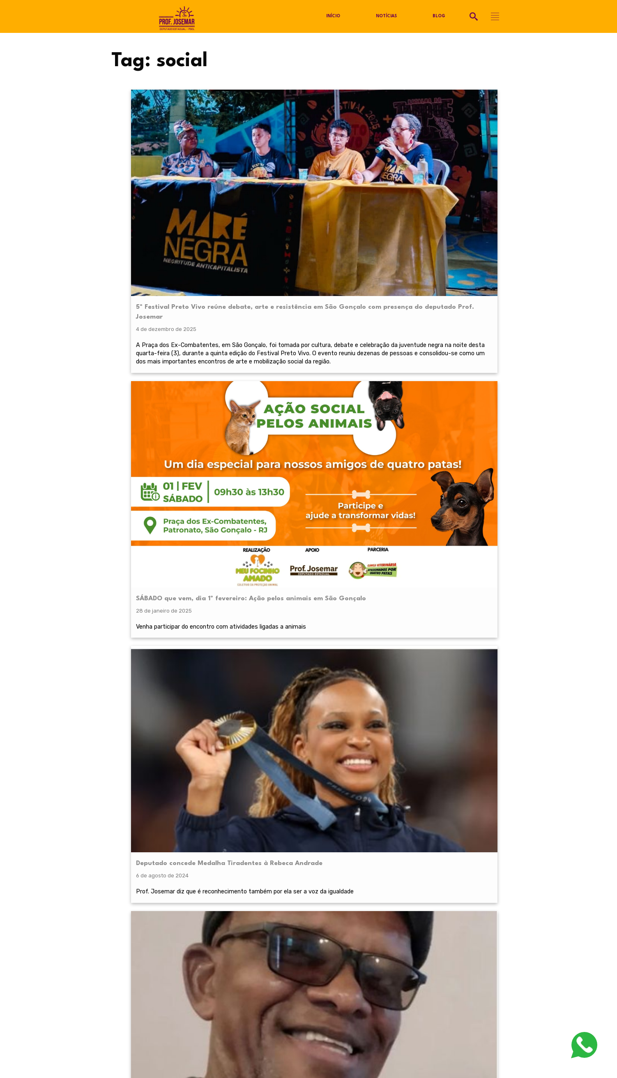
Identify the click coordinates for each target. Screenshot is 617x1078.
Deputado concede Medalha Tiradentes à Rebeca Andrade (363, 160)
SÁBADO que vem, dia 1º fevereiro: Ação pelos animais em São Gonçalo (270, 165)
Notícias (387, 16)
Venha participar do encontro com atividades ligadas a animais (266, 216)
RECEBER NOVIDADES (308, 861)
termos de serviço (407, 842)
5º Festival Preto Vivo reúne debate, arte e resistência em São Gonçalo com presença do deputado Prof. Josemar (173, 174)
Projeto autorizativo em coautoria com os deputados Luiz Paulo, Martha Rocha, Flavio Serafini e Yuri (456, 490)
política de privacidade (168, 842)
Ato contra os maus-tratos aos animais (169, 421)
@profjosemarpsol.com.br (153, 936)
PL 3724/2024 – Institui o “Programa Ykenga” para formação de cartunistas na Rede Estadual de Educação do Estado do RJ (462, 174)
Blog (439, 16)
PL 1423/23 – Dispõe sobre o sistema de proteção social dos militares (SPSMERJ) (455, 431)
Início (333, 16)
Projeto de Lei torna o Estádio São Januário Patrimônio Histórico (363, 426)
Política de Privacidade (140, 949)
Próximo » (333, 584)
